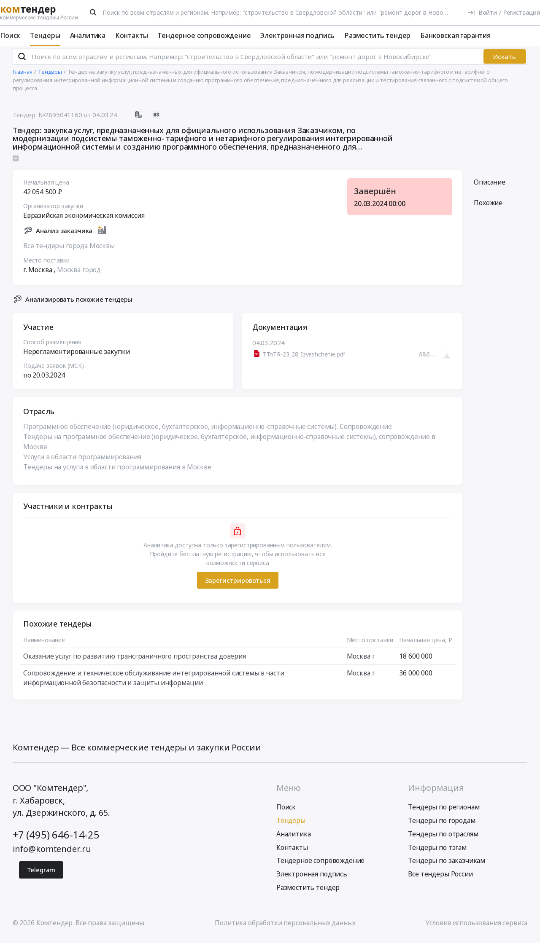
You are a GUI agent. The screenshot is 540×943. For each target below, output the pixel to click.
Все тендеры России (440, 878)
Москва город (79, 273)
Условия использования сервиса (476, 927)
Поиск (10, 35)
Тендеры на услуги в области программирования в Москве (117, 470)
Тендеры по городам (441, 824)
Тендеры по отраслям (443, 838)
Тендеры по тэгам (437, 851)
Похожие (488, 207)
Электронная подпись (297, 35)
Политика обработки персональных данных (285, 927)
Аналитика (88, 35)
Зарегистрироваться (237, 584)
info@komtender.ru (52, 853)
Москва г (360, 659)
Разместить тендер (377, 35)
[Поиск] (93, 12)
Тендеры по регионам (443, 811)
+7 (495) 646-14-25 (56, 839)
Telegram (41, 874)
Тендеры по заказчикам (446, 864)
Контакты (131, 35)
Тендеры (45, 35)
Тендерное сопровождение (204, 35)
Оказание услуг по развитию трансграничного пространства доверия (134, 659)
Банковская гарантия (455, 35)
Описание (489, 185)
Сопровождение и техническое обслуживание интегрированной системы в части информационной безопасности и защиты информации (153, 681)
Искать (504, 60)
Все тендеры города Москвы (69, 249)
